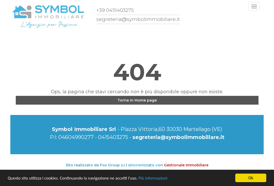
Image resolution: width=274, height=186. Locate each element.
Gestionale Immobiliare (186, 165)
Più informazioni (152, 178)
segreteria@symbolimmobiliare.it (178, 137)
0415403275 (113, 137)
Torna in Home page (137, 100)
